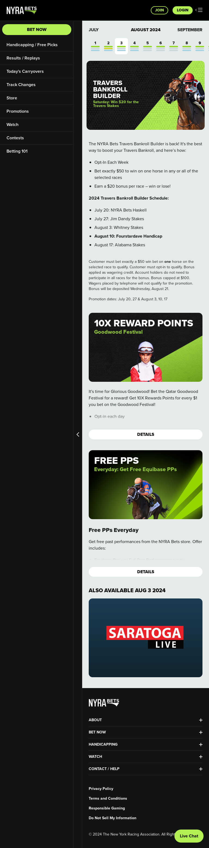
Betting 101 (17, 151)
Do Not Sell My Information (112, 818)
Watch (13, 124)
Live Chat (189, 836)
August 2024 (146, 30)
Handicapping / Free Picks (32, 45)
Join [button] (159, 10)
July (94, 30)
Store (12, 98)
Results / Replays (23, 58)
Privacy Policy (101, 789)
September (189, 30)
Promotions (18, 111)
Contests (15, 138)
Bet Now (37, 29)
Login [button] (182, 10)
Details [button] (145, 434)
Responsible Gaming (107, 808)
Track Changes (21, 84)
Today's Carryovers (25, 71)
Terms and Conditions (108, 798)
